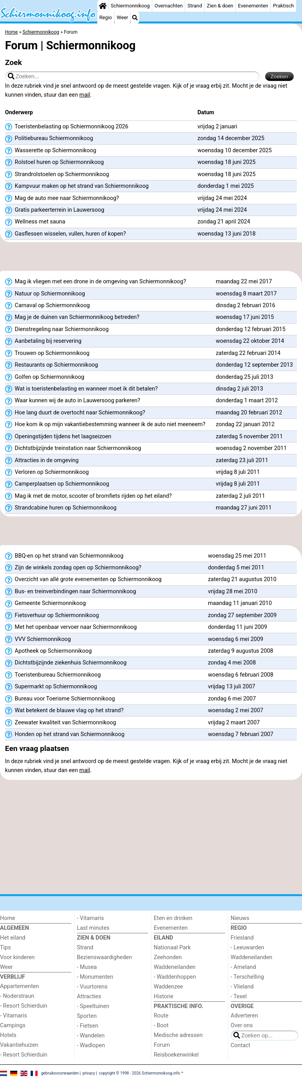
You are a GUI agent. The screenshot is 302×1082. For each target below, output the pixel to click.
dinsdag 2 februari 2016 (245, 305)
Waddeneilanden (174, 967)
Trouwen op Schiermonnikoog (47, 353)
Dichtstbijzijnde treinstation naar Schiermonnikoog (73, 448)
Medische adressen (178, 1035)
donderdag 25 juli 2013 (244, 377)
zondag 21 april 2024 (224, 221)
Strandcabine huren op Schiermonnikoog (60, 507)
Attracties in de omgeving (42, 460)
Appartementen (19, 986)
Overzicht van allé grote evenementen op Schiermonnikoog (83, 579)
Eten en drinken (173, 918)
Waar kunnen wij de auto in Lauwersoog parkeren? (72, 400)
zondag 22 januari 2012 (245, 424)
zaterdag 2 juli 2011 (240, 496)
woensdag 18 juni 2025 (227, 162)
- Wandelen (91, 1035)
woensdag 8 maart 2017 (246, 293)
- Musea (87, 967)
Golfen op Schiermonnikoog (44, 377)
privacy (88, 1073)
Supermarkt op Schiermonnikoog (51, 686)
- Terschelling (247, 977)
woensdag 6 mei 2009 (235, 639)
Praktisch (283, 6)
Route (161, 1015)
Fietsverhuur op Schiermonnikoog (52, 615)
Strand (194, 6)
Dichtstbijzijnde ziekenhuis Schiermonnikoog (66, 662)
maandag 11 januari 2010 (240, 603)
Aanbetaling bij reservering (43, 341)
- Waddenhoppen (175, 977)
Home (7, 918)
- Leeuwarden (247, 947)
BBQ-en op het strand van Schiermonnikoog (64, 556)
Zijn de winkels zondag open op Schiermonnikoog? (73, 567)
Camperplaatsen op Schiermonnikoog (57, 484)
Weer (122, 17)
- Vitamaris (13, 1015)
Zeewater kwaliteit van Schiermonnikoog (60, 722)
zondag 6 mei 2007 (232, 698)
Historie (163, 996)
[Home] (102, 6)
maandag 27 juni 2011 (243, 507)
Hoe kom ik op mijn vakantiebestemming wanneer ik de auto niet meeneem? (105, 424)
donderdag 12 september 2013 (254, 365)
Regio (105, 17)
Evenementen (253, 6)
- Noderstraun (17, 996)
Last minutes (93, 928)
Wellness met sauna (35, 221)
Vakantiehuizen (19, 1045)
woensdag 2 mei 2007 (235, 710)
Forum (162, 1045)
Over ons (242, 1025)
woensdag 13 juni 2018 (227, 233)
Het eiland (12, 937)
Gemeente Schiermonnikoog (45, 603)
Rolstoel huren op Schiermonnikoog (54, 162)
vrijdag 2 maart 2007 (234, 722)
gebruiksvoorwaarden (60, 1073)
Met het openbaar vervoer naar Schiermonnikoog (71, 627)
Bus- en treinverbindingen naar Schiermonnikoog (70, 591)
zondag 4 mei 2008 (232, 662)
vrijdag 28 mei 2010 (232, 591)
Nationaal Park (172, 947)
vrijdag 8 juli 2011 (238, 472)
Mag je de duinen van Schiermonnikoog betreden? (72, 317)
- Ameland (243, 967)
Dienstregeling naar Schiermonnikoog (57, 329)
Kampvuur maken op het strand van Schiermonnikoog (77, 186)
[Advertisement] (151, 259)
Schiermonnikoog (130, 6)
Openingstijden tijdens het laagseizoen (58, 436)
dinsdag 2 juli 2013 (239, 388)
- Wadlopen (91, 1045)
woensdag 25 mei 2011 (237, 556)
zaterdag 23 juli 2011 (242, 460)
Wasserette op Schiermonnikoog (50, 150)
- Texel (239, 996)
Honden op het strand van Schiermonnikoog (65, 734)
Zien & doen (220, 6)
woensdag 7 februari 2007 (240, 734)
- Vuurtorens (92, 986)
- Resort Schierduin (23, 1006)
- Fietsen (87, 1026)
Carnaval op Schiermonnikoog (47, 305)
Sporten (86, 1016)
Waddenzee (168, 986)
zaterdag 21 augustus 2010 (242, 579)
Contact (240, 1045)
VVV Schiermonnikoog (38, 639)
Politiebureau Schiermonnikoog (49, 138)
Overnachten (169, 6)
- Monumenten (95, 977)
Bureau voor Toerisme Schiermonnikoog (60, 698)
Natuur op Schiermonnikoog (45, 293)
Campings (12, 1025)
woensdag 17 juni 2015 (245, 317)
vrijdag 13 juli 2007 (231, 686)
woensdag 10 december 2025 (235, 150)
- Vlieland (242, 986)
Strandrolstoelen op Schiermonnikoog (57, 174)
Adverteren (244, 1015)
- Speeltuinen (93, 1006)
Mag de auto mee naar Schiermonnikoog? (62, 198)
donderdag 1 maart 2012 (247, 400)
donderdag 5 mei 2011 (236, 567)
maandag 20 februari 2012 (249, 412)
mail (84, 95)
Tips (5, 947)
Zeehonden (168, 957)
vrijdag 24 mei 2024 (222, 198)
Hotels (8, 1035)
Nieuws (240, 918)
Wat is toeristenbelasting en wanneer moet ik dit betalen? (81, 388)
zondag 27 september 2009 (242, 615)
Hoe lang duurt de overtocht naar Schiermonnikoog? (75, 412)
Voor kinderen (17, 957)
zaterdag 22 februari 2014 (248, 353)
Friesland (242, 937)
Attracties (89, 996)
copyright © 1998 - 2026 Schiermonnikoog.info (139, 1073)
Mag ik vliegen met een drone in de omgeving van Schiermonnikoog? (95, 281)
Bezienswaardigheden (104, 957)
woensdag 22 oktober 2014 (250, 341)
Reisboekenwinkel (176, 1054)
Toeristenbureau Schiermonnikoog (53, 675)
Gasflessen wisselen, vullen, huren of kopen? (65, 234)
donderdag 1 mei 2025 (226, 186)
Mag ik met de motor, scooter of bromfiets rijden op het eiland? (88, 496)
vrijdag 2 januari (217, 126)
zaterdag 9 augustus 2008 (240, 651)
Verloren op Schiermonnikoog (47, 472)
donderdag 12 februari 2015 (251, 329)
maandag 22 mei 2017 (244, 281)
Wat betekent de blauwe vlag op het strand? (64, 710)
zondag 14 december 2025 (231, 138)
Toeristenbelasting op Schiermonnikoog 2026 (66, 126)
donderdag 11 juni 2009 (237, 627)
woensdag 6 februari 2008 (240, 675)
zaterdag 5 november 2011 (249, 436)
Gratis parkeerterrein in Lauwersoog (54, 210)
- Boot (161, 1025)
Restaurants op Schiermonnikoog (51, 365)
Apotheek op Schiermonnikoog (48, 651)
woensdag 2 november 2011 (251, 448)
